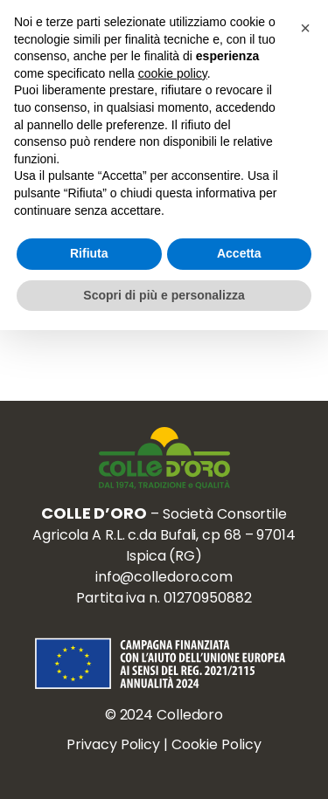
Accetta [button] (239, 253)
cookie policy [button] (172, 73)
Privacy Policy (113, 744)
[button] (305, 28)
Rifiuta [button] (89, 253)
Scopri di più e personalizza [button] (163, 295)
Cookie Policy (216, 744)
